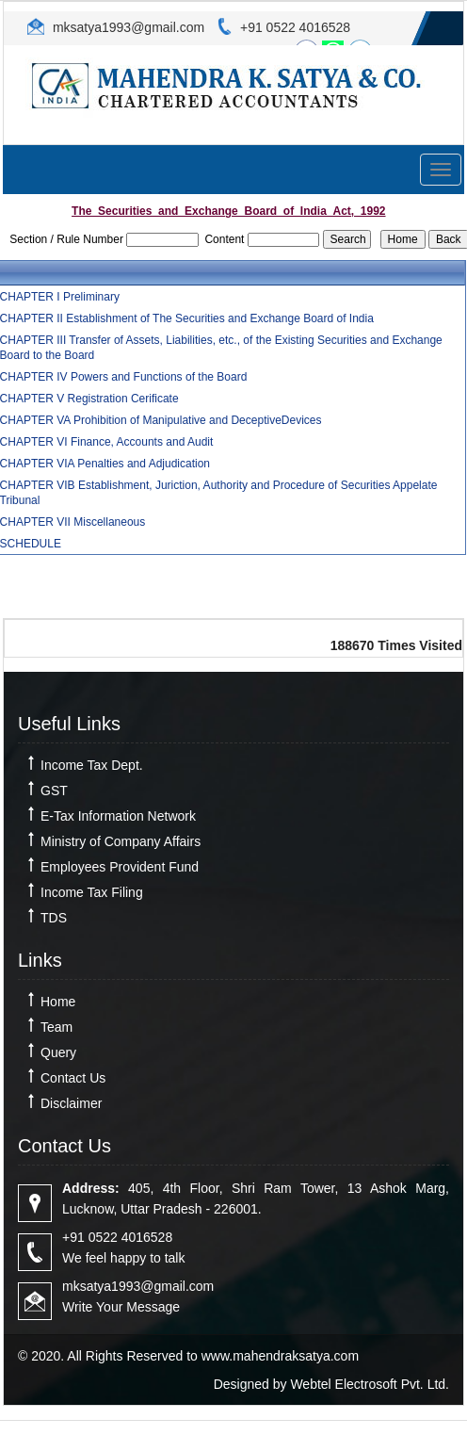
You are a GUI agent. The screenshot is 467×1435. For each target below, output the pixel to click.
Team (56, 1027)
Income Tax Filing (91, 892)
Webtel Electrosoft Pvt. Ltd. (369, 1384)
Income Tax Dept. (91, 765)
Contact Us (72, 1077)
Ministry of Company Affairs (120, 841)
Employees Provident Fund (119, 866)
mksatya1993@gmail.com (126, 27)
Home (57, 1001)
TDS (53, 917)
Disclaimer (71, 1103)
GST (54, 790)
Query (58, 1052)
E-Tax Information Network (118, 815)
